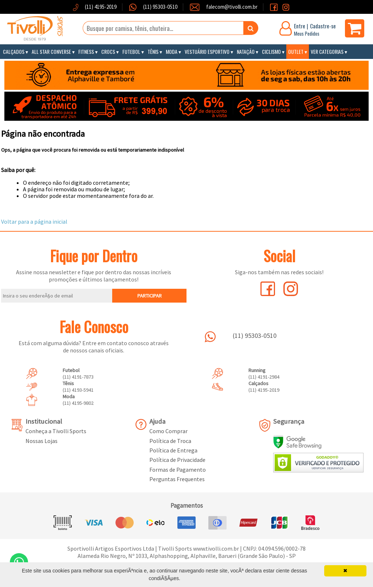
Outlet (295, 51)
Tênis (153, 51)
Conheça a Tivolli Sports (55, 431)
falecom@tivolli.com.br (232, 6)
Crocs (108, 51)
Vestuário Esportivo (207, 51)
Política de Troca (170, 440)
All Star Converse (51, 51)
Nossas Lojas (41, 440)
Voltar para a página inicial (34, 221)
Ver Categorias (327, 51)
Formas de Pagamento (177, 469)
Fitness (86, 51)
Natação (246, 51)
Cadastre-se (323, 26)
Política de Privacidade (177, 459)
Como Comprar (168, 431)
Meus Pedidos (306, 33)
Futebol (131, 51)
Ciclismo (271, 51)
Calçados (13, 51)
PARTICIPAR (149, 295)
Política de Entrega (173, 450)
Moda (171, 51)
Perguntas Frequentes (177, 479)
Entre (299, 26)
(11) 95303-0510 (159, 6)
